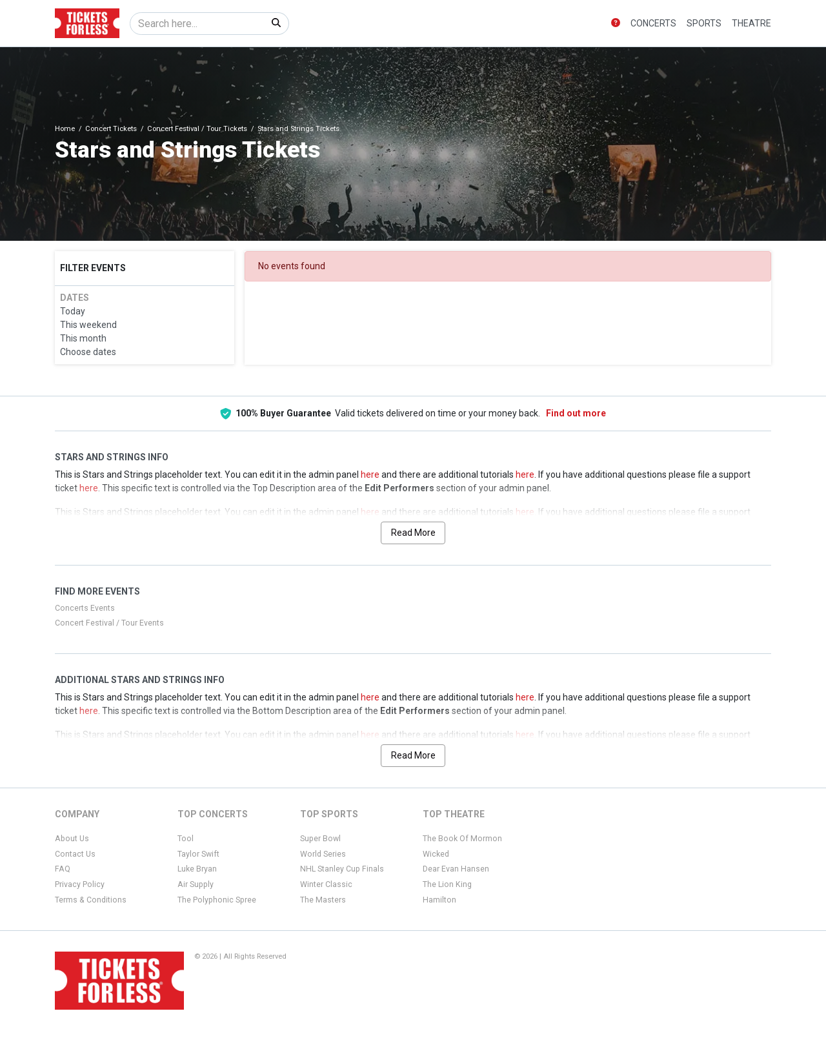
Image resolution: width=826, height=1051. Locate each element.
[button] (615, 24)
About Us (72, 838)
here (370, 474)
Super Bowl (320, 838)
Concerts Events (85, 608)
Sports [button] (704, 23)
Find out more (576, 413)
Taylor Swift (198, 854)
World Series (323, 854)
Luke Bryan (197, 868)
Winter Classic (326, 884)
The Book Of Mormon (462, 838)
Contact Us (75, 854)
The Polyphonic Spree (216, 899)
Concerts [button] (653, 23)
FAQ (62, 868)
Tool (185, 838)
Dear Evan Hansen (456, 868)
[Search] (197, 23)
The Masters (323, 899)
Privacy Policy (80, 884)
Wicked (436, 854)
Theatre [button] (751, 23)
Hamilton (439, 899)
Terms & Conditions (90, 899)
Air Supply (195, 884)
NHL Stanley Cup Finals (342, 868)
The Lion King (447, 884)
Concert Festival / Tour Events (109, 623)
